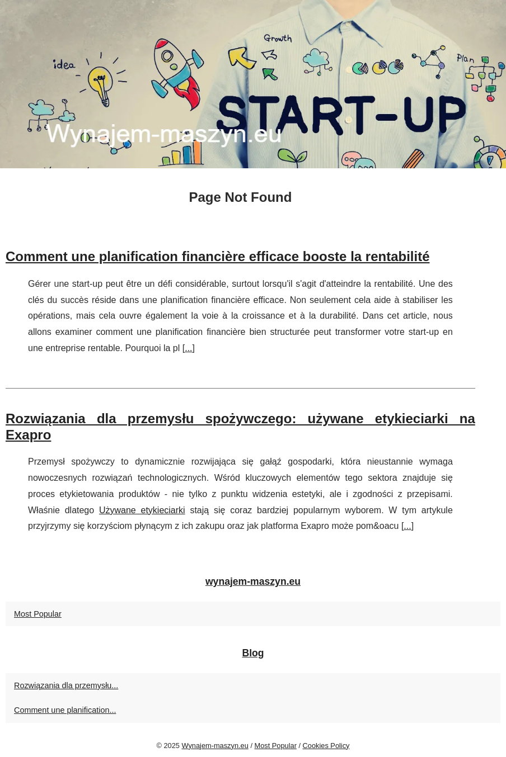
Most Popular (38, 613)
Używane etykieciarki (142, 510)
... (188, 348)
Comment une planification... (65, 710)
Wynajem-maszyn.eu (214, 745)
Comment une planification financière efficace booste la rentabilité (218, 256)
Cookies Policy (326, 745)
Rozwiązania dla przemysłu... (66, 685)
